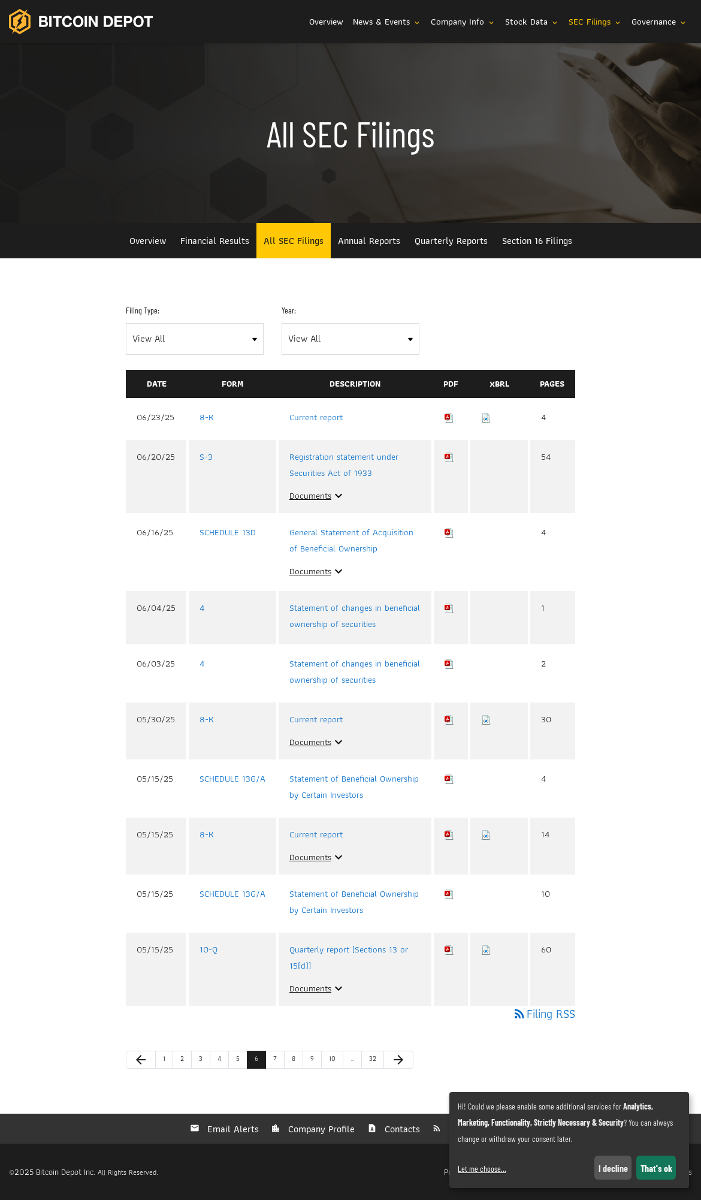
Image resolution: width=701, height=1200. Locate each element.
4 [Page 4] (223, 1061)
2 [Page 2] (186, 1061)
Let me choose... (482, 1168)
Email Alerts (231, 1128)
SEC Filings (595, 21)
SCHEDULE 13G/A (232, 778)
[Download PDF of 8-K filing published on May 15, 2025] (449, 834)
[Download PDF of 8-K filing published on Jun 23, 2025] (449, 417)
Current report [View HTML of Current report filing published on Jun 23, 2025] (316, 417)
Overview (326, 21)
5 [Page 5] (241, 1061)
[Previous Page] (141, 1060)
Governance (659, 21)
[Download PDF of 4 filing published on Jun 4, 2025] (449, 608)
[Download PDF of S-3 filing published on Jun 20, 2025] (449, 457)
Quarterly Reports (451, 240)
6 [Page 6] (260, 1061)
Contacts (401, 1128)
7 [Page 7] (279, 1061)
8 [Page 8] (297, 1061)
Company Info (463, 21)
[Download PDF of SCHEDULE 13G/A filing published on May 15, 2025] (449, 778)
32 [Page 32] (375, 1061)
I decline (613, 1168)
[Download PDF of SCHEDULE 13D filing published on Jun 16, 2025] (449, 532)
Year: (289, 310)
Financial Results (214, 240)
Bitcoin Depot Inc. (65, 1171)
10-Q (208, 949)
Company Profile (320, 1128)
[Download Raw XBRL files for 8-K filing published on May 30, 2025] (486, 719)
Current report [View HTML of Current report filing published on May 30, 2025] (316, 719)
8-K (207, 417)
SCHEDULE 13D (228, 532)
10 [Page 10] (335, 1061)
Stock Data (532, 21)
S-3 (206, 457)
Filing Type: (142, 310)
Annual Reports (369, 240)
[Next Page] (398, 1060)
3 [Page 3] (204, 1061)
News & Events (387, 21)
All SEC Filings (294, 240)
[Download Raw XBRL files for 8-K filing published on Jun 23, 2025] (486, 417)
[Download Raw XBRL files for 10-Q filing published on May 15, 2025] (486, 949)
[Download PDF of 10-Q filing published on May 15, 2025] (449, 949)
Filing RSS (543, 1013)
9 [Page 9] (316, 1061)
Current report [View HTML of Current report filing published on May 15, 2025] (316, 834)
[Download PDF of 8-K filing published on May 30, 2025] (449, 719)
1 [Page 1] (167, 1061)
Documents (317, 496)
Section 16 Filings (537, 240)
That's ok (656, 1168)
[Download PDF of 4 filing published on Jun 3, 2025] (449, 663)
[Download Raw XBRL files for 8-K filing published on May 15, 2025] (486, 834)
